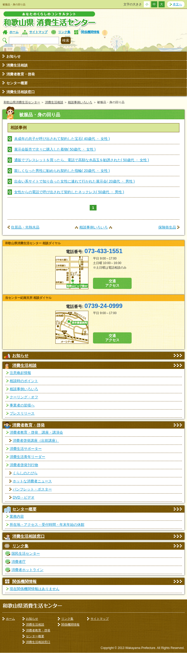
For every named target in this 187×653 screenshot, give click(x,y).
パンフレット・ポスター (32, 489)
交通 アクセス (112, 283)
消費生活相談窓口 (20, 92)
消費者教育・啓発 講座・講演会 (36, 432)
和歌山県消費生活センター (22, 102)
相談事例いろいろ (80, 102)
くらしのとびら (25, 473)
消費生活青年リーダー (27, 457)
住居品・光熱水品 (25, 227)
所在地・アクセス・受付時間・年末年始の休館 (47, 525)
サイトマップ (38, 32)
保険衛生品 (167, 227)
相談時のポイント (24, 381)
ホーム (14, 32)
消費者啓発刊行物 (24, 465)
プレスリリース (22, 413)
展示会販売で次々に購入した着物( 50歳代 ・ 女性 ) (55, 149)
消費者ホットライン (27, 570)
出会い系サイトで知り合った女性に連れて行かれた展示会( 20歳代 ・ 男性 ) (74, 181)
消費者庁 (18, 562)
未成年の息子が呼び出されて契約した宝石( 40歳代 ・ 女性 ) (62, 139)
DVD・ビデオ (24, 497)
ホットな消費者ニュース (32, 481)
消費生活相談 (17, 65)
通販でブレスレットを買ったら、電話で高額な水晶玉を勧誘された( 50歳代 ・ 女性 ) (81, 160)
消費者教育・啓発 (20, 74)
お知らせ (13, 56)
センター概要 (17, 83)
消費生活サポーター (26, 449)
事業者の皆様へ (22, 405)
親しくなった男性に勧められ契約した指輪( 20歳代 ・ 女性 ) (62, 171)
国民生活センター (25, 553)
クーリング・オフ (24, 397)
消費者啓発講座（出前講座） (36, 440)
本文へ (177, 4)
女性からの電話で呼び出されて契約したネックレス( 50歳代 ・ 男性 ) (69, 192)
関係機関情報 (90, 32)
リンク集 (64, 32)
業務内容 (17, 516)
